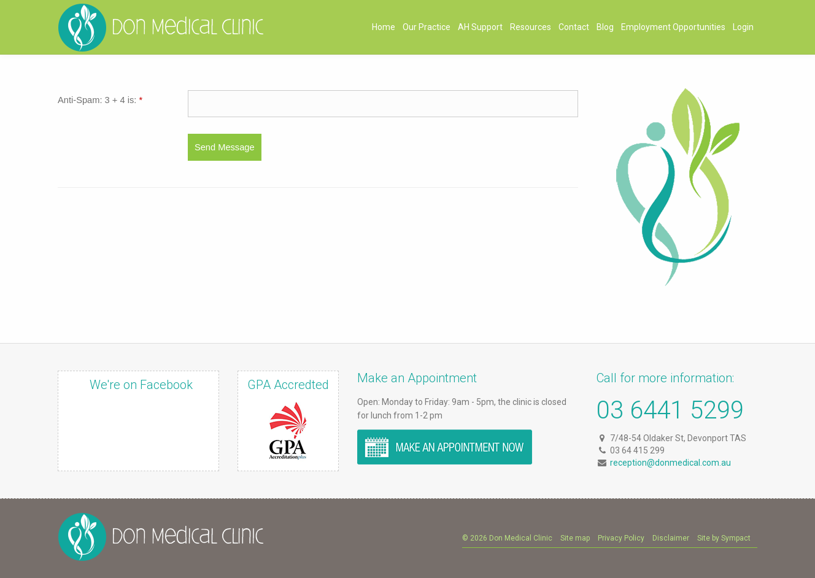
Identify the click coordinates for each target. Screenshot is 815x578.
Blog (605, 27)
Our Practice (426, 27)
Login (743, 27)
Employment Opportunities (673, 27)
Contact (573, 27)
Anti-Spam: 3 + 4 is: (100, 100)
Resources (530, 27)
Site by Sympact (724, 538)
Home (383, 27)
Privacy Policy (621, 538)
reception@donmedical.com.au (670, 463)
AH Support (480, 27)
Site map (575, 538)
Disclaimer (670, 538)
